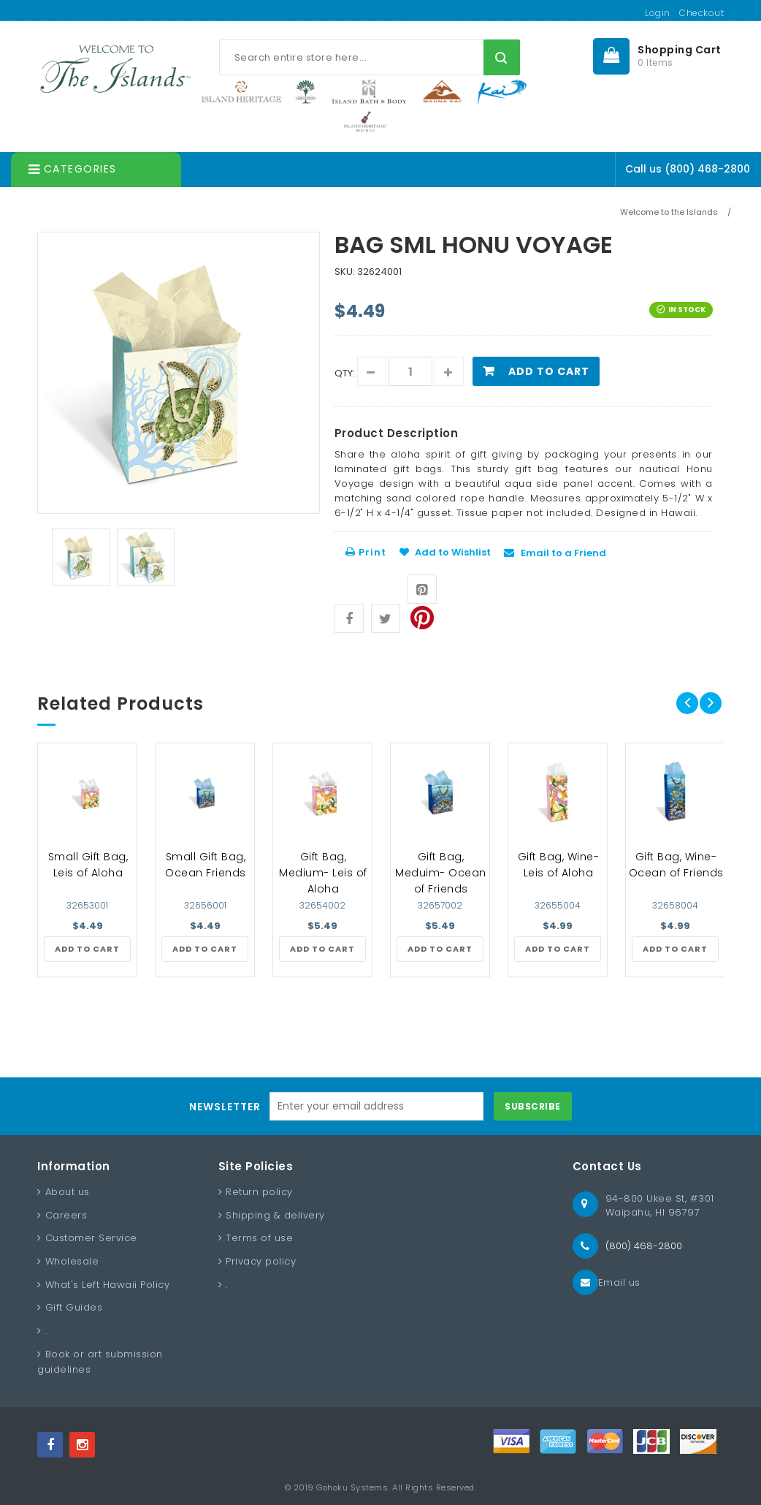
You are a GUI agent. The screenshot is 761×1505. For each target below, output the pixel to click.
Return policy (259, 1192)
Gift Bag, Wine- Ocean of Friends (676, 864)
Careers (66, 1215)
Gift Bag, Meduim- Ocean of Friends (440, 872)
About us (67, 1192)
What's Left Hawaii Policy (107, 1285)
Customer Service (91, 1238)
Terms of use (259, 1238)
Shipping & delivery (275, 1215)
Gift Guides (74, 1307)
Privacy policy (261, 1261)
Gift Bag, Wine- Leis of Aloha (559, 864)
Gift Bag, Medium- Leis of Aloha (323, 872)
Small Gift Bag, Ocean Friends (205, 864)
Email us (619, 1282)
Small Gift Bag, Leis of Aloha (88, 864)
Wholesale (72, 1261)
